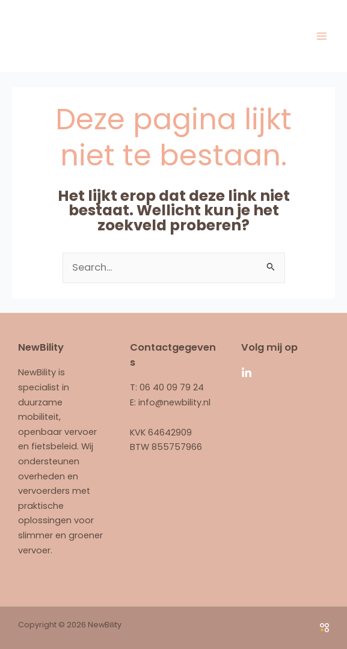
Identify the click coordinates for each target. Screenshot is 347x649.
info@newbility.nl (174, 402)
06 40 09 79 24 (172, 387)
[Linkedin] (246, 373)
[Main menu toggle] (321, 35)
